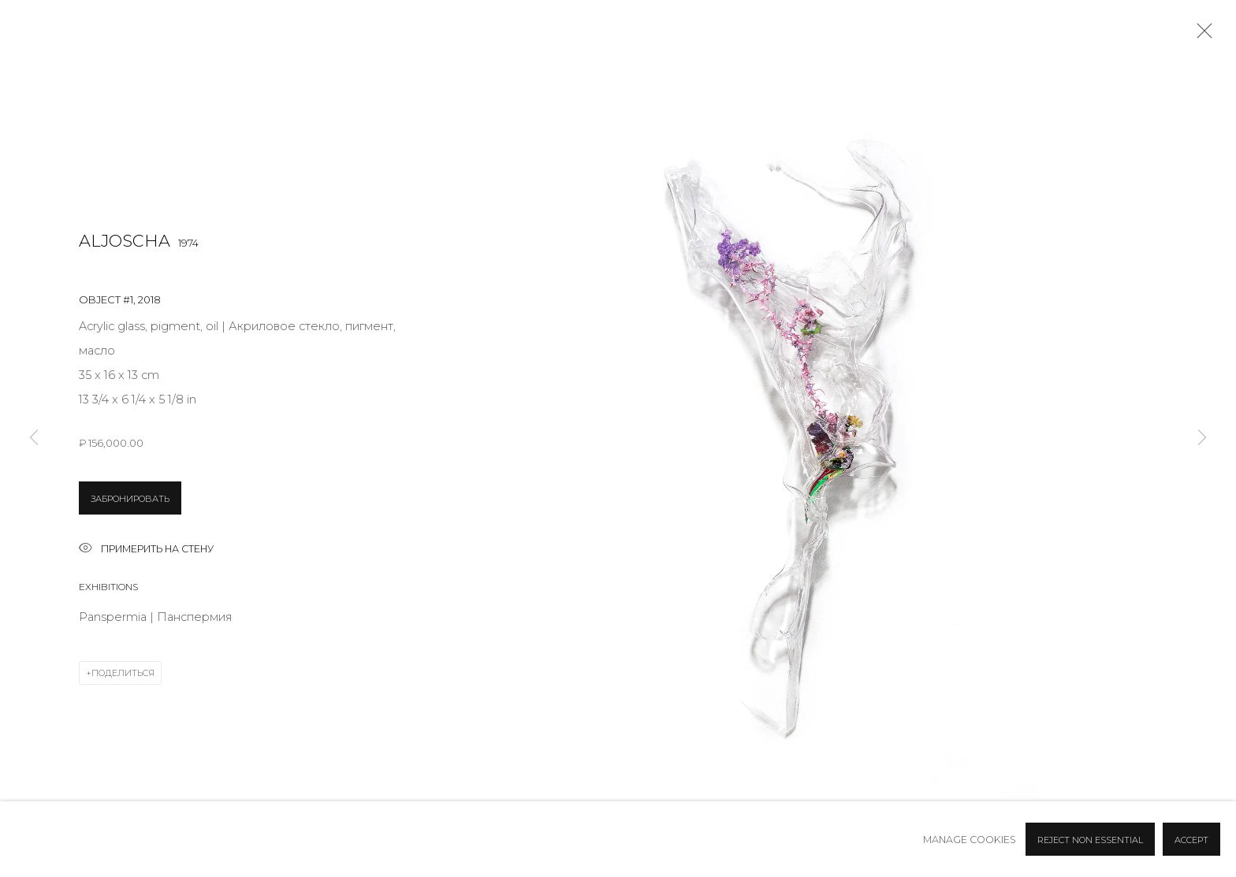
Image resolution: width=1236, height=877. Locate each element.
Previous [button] (34, 438)
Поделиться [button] (122, 672)
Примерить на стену (146, 549)
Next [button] (1202, 438)
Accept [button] (1191, 839)
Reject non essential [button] (1090, 839)
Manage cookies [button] (969, 839)
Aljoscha (124, 241)
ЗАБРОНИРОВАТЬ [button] (130, 498)
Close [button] (1200, 35)
